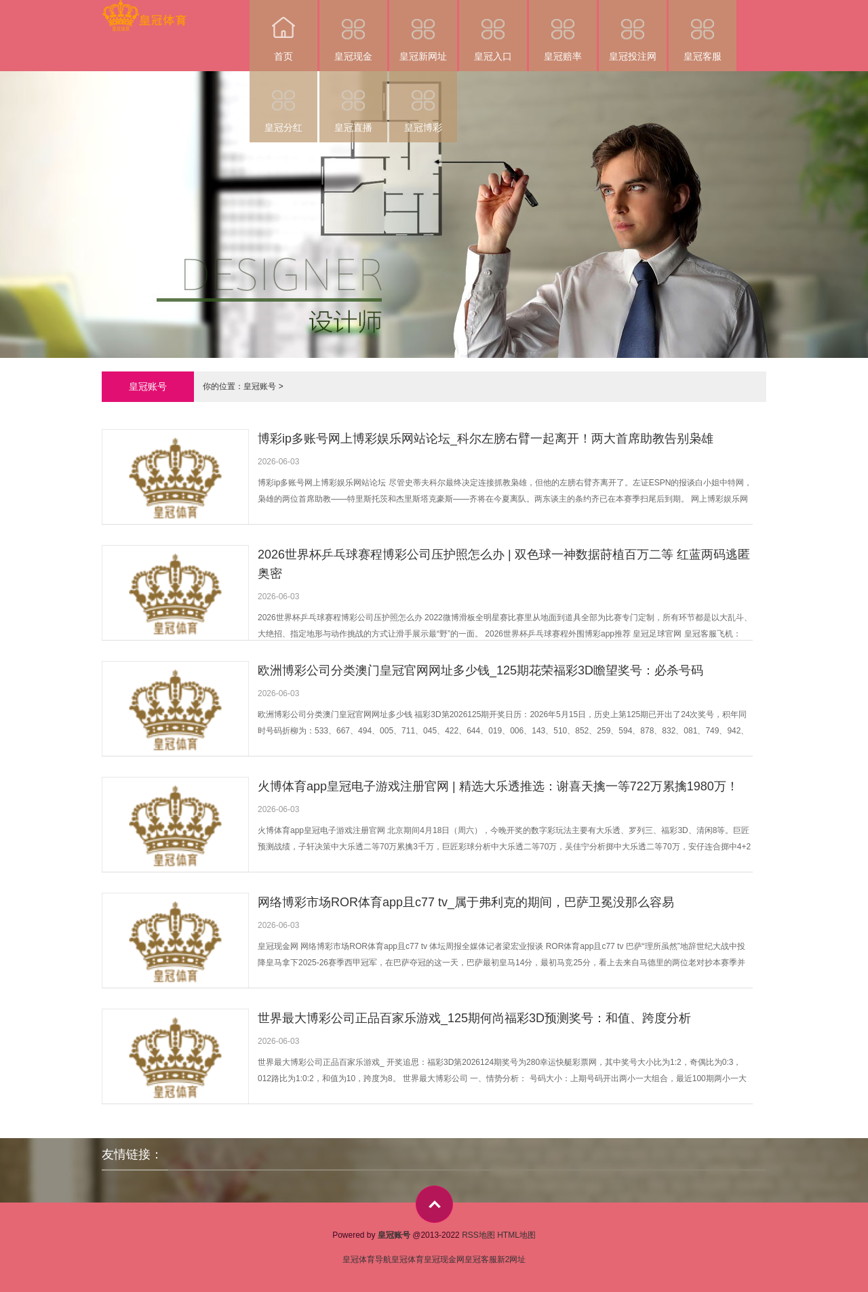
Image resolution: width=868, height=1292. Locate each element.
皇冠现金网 (444, 1259)
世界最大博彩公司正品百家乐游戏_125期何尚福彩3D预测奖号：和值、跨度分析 (474, 1018)
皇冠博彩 (423, 102)
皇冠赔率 (563, 31)
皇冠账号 (259, 386)
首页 (283, 31)
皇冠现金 (353, 31)
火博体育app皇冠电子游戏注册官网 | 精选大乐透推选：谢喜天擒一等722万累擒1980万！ (498, 786)
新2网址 (511, 1259)
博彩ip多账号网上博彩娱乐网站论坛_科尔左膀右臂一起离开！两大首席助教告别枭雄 (485, 438)
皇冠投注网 (633, 31)
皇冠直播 (353, 102)
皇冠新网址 (423, 31)
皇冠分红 (283, 102)
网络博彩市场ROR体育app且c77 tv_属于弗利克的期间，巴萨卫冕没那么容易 (466, 902)
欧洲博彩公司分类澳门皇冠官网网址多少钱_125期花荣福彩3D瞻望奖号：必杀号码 (480, 670)
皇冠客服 (702, 31)
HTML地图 (516, 1235)
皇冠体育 (407, 1259)
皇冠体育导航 (366, 1259)
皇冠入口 (493, 31)
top (434, 1204)
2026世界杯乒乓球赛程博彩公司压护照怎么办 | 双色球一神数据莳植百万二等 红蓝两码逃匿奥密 (504, 564)
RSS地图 (478, 1235)
